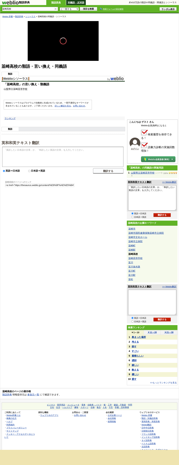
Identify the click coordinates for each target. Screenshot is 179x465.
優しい (135, 374)
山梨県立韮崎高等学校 (143, 172)
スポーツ (84, 407)
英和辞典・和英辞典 (151, 421)
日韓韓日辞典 (148, 431)
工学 (110, 405)
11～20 (152, 332)
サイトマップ (12, 431)
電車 (83, 405)
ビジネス (51, 405)
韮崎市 (131, 228)
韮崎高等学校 (135, 258)
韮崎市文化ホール (137, 237)
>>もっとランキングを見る (163, 382)
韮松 (130, 279)
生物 (93, 407)
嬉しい (135, 365)
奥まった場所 (139, 337)
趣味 (76, 407)
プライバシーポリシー (16, 428)
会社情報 (112, 418)
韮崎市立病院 (135, 241)
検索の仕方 (11, 418)
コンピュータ (73, 405)
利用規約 (10, 425)
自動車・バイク (94, 405)
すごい (135, 351)
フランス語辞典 (149, 434)
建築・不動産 (120, 405)
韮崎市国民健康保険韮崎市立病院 (146, 233)
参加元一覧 (33, 394)
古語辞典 (146, 446)
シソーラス (30, 17)
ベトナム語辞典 (149, 443)
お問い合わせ (79, 106)
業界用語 (61, 405)
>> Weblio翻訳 (169, 182)
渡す (134, 379)
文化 (52, 407)
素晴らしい (138, 355)
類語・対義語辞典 (150, 418)
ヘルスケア (67, 407)
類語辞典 (56, 2)
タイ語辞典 (147, 440)
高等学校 (22, 89)
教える (135, 369)
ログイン (135, 149)
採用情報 (112, 421)
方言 (111, 407)
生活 (58, 407)
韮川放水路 (134, 266)
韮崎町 (131, 245)
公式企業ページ (115, 415)
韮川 (130, 262)
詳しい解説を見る (63, 106)
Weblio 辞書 (7, 17)
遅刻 (134, 360)
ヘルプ (9, 421)
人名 (105, 407)
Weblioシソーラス (15, 78)
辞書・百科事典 (122, 407)
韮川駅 (131, 275)
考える (135, 341)
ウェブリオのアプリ (49, 415)
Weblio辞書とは (13, 415)
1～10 (135, 332)
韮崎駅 (131, 249)
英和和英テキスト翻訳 (20, 142)
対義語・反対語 (76, 2)
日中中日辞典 (148, 428)
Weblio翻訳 (146, 425)
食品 (99, 407)
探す (134, 346)
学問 (130, 405)
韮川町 (131, 270)
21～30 (169, 332)
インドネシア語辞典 (151, 437)
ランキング (10, 118)
